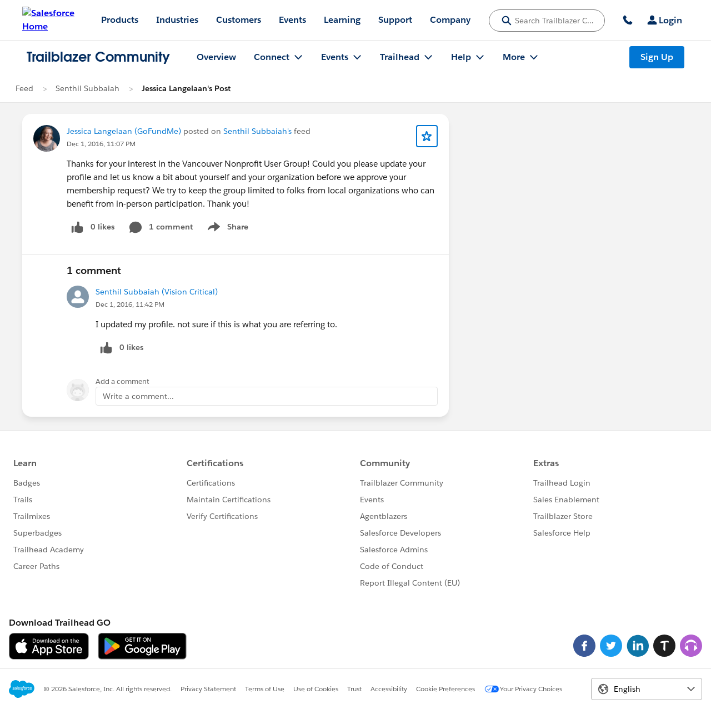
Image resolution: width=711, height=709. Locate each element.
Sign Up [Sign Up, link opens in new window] (656, 57)
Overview (216, 57)
